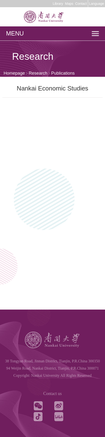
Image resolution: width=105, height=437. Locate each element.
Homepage (14, 73)
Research (38, 73)
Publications (63, 73)
